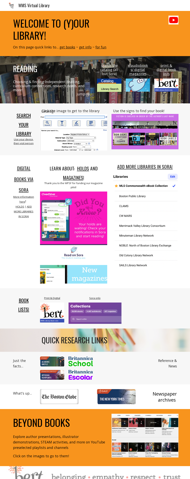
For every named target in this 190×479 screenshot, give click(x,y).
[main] (66, 33)
